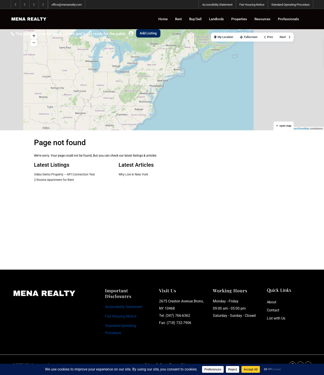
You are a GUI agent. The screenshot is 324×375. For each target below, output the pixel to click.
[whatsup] (24, 4)
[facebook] (15, 4)
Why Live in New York (133, 174)
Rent (178, 19)
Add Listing (148, 33)
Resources (262, 19)
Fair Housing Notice (251, 4)
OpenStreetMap (300, 128)
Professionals (288, 19)
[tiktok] (34, 4)
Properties (239, 19)
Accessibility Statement (217, 4)
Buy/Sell (195, 19)
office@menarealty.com (67, 4)
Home (163, 19)
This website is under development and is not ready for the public (71, 33)
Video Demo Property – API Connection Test (64, 174)
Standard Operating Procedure (290, 4)
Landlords (216, 19)
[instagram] (43, 4)
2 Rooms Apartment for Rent (54, 180)
